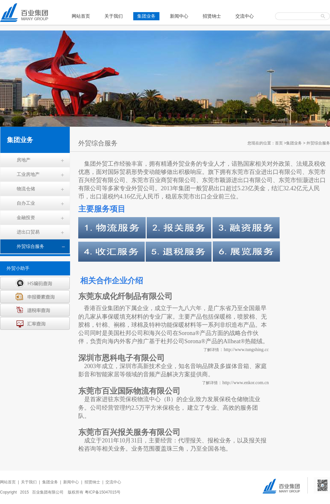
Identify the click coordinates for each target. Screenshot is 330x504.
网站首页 (81, 16)
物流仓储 (26, 188)
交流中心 (244, 16)
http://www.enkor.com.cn (245, 382)
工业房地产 (28, 174)
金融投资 (26, 217)
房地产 (23, 159)
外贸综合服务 (30, 246)
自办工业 (26, 203)
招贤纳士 (212, 16)
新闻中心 (179, 16)
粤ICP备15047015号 (102, 492)
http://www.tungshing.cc (246, 349)
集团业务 (146, 16)
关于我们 (113, 16)
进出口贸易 (28, 231)
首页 (279, 143)
